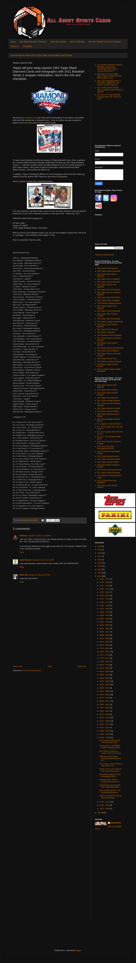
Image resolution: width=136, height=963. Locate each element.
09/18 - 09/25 (105, 625)
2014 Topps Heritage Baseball (108, 401)
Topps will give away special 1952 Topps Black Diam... (110, 786)
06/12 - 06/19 (105, 671)
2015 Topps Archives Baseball (108, 282)
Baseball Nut (116, 823)
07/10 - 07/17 (105, 658)
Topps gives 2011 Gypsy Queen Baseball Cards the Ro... (110, 758)
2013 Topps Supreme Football (108, 408)
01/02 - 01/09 (105, 809)
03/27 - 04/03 (105, 708)
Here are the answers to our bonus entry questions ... (109, 791)
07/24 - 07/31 (105, 652)
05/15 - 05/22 (105, 685)
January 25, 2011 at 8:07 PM (39, 575)
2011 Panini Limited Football (107, 462)
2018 (100, 553)
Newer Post (17, 666)
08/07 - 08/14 (105, 645)
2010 (100, 813)
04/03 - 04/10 (105, 705)
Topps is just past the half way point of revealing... (110, 797)
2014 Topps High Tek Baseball (108, 319)
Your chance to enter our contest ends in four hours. (110, 752)
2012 (100, 573)
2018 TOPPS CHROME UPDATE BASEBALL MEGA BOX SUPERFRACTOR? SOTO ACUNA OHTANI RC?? (109, 68)
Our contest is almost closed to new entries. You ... (110, 765)
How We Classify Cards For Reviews (104, 42)
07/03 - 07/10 (105, 662)
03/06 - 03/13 (105, 718)
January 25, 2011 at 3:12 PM (43, 560)
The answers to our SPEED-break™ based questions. (110, 747)
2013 (100, 570)
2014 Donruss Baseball (106, 332)
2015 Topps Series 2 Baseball (108, 279)
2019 (100, 550)
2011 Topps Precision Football (108, 459)
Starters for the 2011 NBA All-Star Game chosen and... (110, 770)
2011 (100, 576)
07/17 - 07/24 (105, 655)
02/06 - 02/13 (105, 731)
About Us (15, 46)
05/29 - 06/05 (105, 678)
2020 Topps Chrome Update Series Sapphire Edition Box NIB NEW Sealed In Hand (109, 76)
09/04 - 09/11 (105, 632)
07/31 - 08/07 (105, 648)
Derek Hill (23, 575)
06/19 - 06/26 (105, 668)
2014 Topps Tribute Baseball (107, 351)
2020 (100, 546)
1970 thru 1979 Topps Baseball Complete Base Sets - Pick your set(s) (109, 97)
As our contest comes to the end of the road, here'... (109, 741)
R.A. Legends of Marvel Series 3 (109, 424)
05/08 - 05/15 (105, 688)
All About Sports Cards (18, 9)
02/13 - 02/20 (105, 728)
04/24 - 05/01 (105, 695)
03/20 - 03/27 (105, 711)
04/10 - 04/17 (105, 701)
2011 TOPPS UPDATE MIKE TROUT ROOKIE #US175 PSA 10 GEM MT (110, 90)
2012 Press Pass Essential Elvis (109, 470)
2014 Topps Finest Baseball (107, 329)
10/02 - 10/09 (105, 619)
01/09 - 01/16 (105, 805)
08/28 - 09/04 (105, 635)
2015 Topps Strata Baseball (107, 268)
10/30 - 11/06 (105, 605)
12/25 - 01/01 (105, 579)
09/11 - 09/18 (105, 629)
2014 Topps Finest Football (107, 390)
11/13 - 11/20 (105, 599)
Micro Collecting (77, 42)
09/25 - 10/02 (105, 622)
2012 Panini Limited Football (107, 411)
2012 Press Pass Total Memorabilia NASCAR (105, 447)
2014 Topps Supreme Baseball (108, 311)
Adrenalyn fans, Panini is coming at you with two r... (110, 781)
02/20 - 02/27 (105, 724)
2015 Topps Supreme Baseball (108, 271)
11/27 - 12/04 (105, 592)
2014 (100, 566)
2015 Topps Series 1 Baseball (108, 300)
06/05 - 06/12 (105, 675)
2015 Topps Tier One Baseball (108, 290)
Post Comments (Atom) (32, 671)
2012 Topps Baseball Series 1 (108, 456)
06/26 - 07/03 (105, 665)
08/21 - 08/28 (105, 638)
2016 (100, 560)
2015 (100, 563)
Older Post (82, 666)
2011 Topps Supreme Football (108, 473)
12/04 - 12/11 (105, 589)
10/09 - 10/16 (105, 615)
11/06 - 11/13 (105, 602)
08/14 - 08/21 (105, 642)
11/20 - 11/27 (105, 596)
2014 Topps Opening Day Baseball (110, 348)
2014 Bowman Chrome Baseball (109, 335)
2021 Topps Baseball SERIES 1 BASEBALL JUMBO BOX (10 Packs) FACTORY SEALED (109, 83)
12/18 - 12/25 (105, 582)
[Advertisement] (49, 644)
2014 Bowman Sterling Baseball (109, 303)
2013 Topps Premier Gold (106, 359)
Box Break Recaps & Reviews (33, 42)
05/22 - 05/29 (105, 681)
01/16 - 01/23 (105, 802)
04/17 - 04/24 (105, 698)
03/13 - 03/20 (105, 714)
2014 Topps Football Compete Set (110, 322)
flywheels (23, 536)
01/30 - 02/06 (105, 734)
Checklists (27, 46)
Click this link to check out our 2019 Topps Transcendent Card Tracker (41, 55)
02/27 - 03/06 (105, 721)
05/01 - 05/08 (105, 691)
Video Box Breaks (58, 42)
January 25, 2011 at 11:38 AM (39, 536)
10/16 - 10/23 (105, 612)
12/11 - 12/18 (105, 586)
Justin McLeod (25, 560)
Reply (22, 552)
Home (13, 42)
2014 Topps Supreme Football (108, 297)
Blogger (78, 950)
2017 (100, 556)
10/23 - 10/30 (105, 609)
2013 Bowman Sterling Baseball (109, 362)
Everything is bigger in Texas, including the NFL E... (110, 775)
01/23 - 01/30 (105, 738)
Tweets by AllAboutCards (104, 255)
